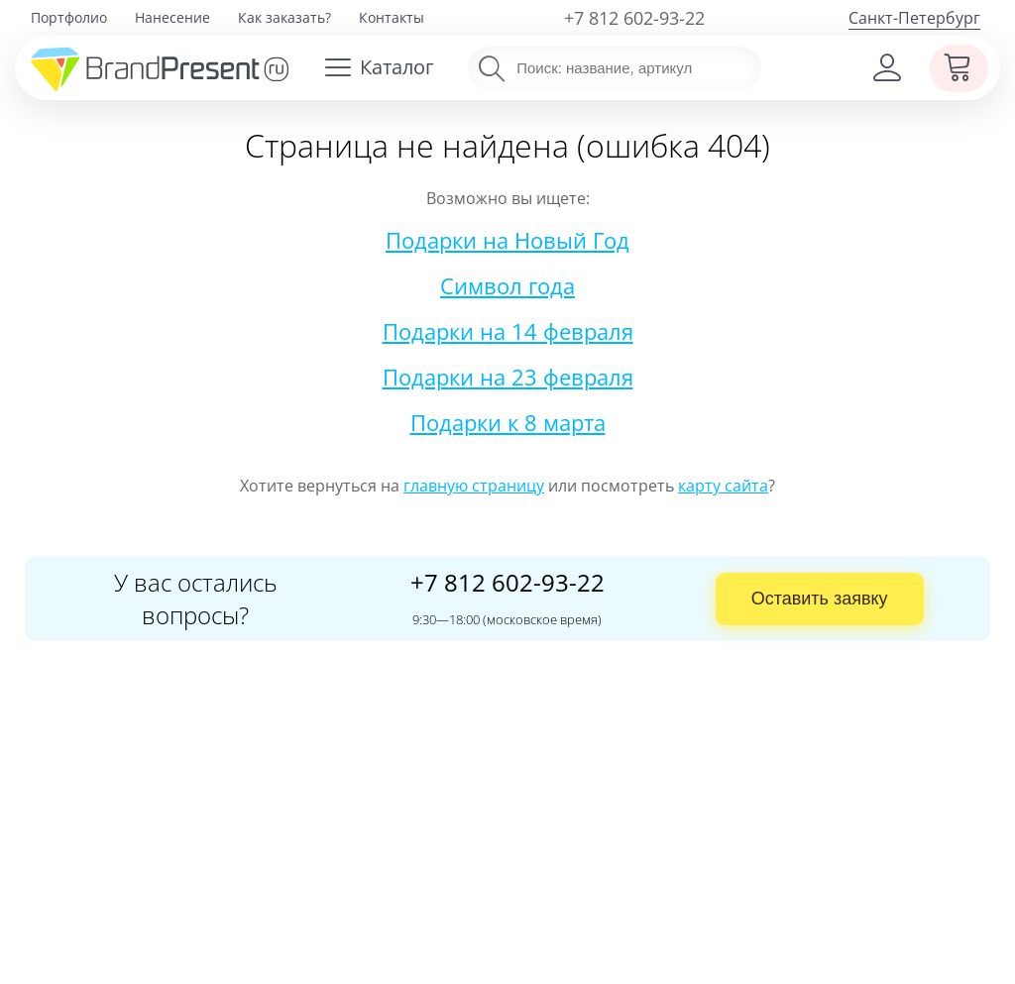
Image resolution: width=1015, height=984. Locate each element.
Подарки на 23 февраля (508, 376)
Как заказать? (284, 17)
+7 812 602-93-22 (634, 18)
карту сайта (723, 485)
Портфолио (69, 17)
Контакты (391, 17)
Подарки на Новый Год (507, 240)
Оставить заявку (819, 598)
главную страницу (473, 485)
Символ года (507, 285)
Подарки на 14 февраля (508, 331)
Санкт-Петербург (914, 18)
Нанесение (172, 17)
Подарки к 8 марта (508, 422)
